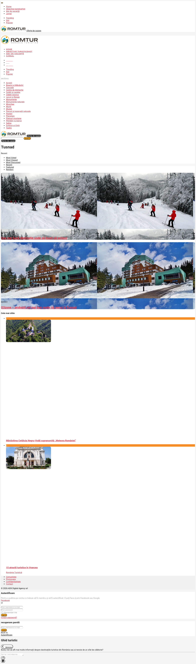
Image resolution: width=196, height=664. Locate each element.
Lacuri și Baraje (13, 97)
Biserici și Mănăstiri (14, 85)
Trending (10, 18)
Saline (8, 123)
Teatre (9, 128)
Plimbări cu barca (14, 121)
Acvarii (9, 83)
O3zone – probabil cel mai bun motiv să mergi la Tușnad (38, 307)
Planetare (10, 116)
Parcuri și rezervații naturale (18, 111)
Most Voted (11, 158)
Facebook (5, 600)
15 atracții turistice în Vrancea (22, 567)
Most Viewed (12, 160)
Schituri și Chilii (13, 125)
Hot (7, 20)
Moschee (10, 104)
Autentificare (6, 635)
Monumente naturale (15, 102)
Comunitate (11, 577)
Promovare (11, 579)
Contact (9, 584)
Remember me (10, 612)
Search (27, 138)
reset (4, 630)
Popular (9, 23)
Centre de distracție (14, 90)
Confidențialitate (13, 581)
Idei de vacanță (12, 11)
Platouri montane (13, 118)
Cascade (10, 87)
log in (4, 615)
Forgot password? (9, 617)
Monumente (11, 99)
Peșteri (9, 113)
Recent (9, 165)
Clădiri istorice (12, 95)
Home (8, 6)
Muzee (9, 109)
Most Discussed (13, 162)
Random (10, 169)
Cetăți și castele (13, 92)
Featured (10, 167)
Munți (8, 106)
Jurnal (9, 13)
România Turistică (14, 572)
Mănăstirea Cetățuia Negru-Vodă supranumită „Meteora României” (41, 440)
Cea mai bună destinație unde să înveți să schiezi (34, 238)
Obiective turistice (15, 9)
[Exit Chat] (7, 647)
